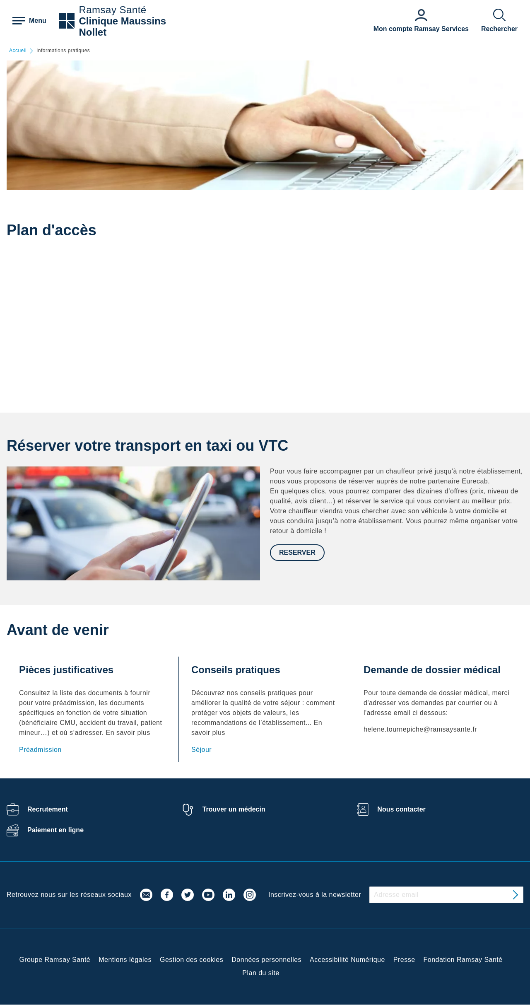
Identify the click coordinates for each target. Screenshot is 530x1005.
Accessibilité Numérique (347, 959)
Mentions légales (125, 959)
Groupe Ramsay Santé (54, 959)
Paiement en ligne (55, 829)
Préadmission (40, 749)
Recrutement (47, 809)
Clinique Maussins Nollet (122, 26)
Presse (404, 959)
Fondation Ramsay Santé (463, 959)
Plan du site (260, 972)
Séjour (201, 749)
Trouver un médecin (233, 809)
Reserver (297, 552)
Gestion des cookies (191, 959)
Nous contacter (401, 809)
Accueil (17, 50)
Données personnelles (266, 959)
